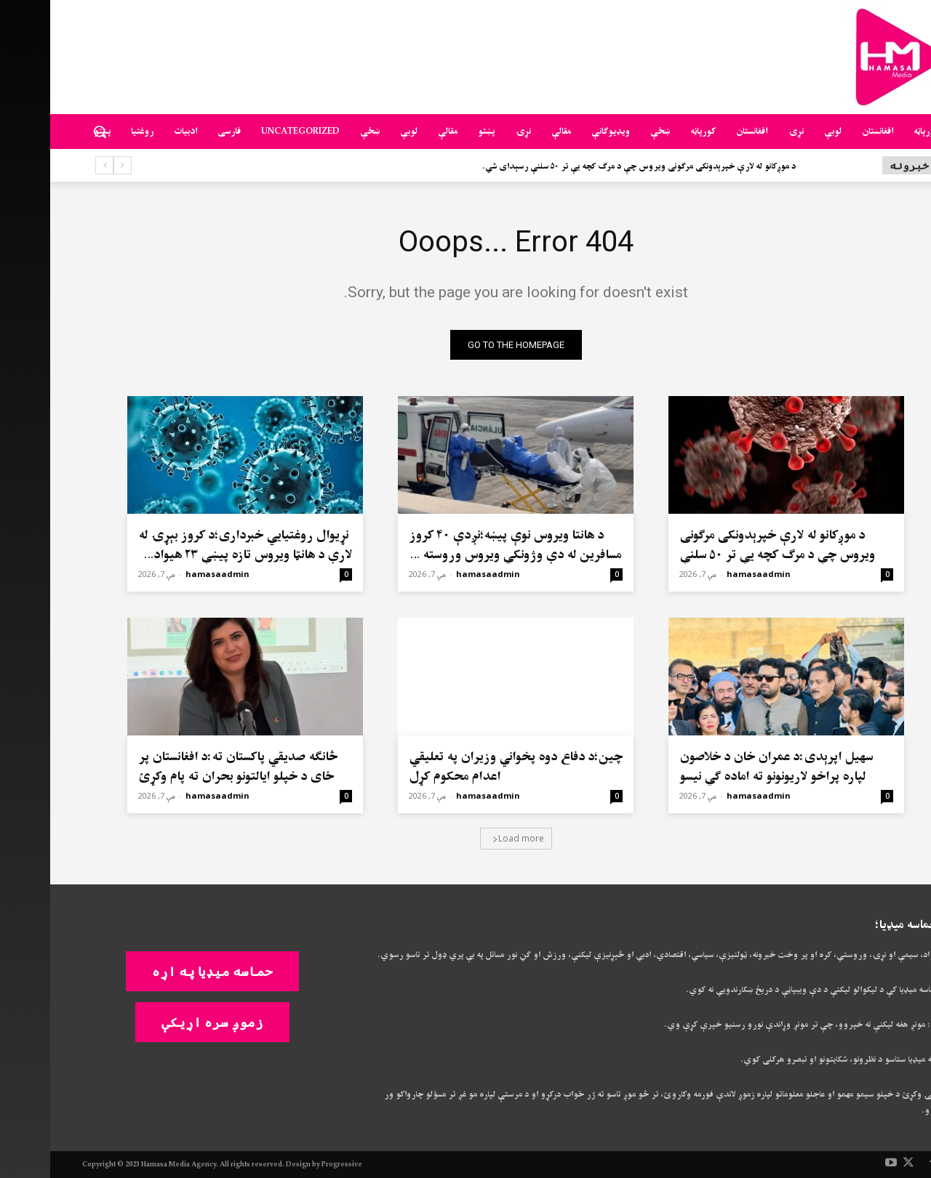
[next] (54, 165)
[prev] (72, 165)
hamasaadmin (708, 573)
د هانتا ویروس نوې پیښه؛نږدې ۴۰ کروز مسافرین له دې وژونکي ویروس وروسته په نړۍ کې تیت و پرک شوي (465, 555)
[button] (49, 131)
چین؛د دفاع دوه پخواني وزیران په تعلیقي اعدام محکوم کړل (465, 767)
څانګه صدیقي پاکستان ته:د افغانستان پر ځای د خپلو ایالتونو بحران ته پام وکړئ (187, 767)
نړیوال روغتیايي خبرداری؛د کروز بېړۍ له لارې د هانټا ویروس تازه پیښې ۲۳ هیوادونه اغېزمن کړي (195, 555)
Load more (468, 838)
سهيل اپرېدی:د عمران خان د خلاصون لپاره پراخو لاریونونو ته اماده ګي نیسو (726, 767)
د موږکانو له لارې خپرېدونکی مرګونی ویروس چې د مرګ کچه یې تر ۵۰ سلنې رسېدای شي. (589, 166)
